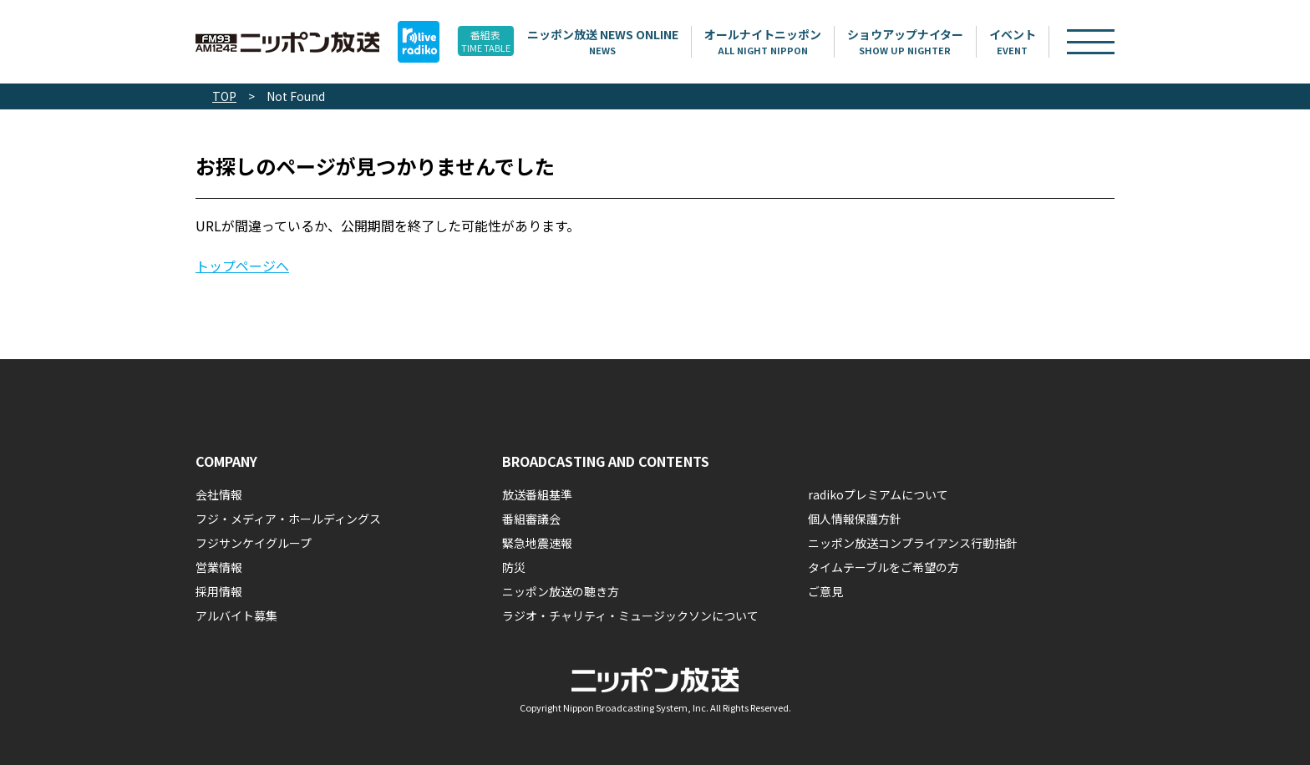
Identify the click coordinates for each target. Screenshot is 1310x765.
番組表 (496, 42)
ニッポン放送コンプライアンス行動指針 (913, 542)
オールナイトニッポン (786, 42)
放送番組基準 (537, 494)
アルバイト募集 (236, 615)
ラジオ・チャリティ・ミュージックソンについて (630, 615)
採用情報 (218, 591)
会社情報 (218, 494)
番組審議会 (531, 518)
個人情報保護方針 (854, 518)
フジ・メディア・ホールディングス (288, 518)
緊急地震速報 (537, 542)
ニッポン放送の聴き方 (560, 591)
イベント (1036, 42)
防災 (514, 567)
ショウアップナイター (929, 42)
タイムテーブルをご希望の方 (883, 567)
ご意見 (825, 591)
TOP (224, 96)
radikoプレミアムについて (878, 494)
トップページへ (242, 266)
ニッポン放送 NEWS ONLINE (626, 42)
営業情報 (218, 567)
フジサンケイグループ (253, 542)
